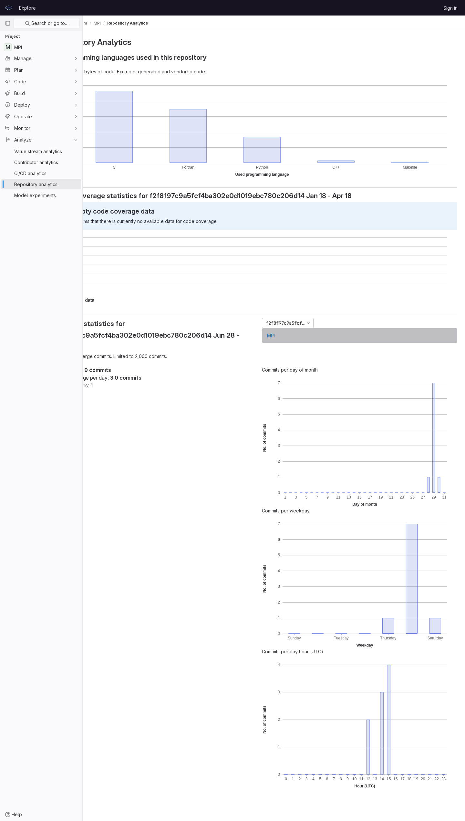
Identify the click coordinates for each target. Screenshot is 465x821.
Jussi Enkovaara (105, 23)
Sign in (450, 8)
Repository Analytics (161, 23)
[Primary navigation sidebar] (8, 23)
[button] (123, 300)
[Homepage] (9, 8)
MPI (288, 335)
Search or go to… (46, 23)
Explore (27, 8)
